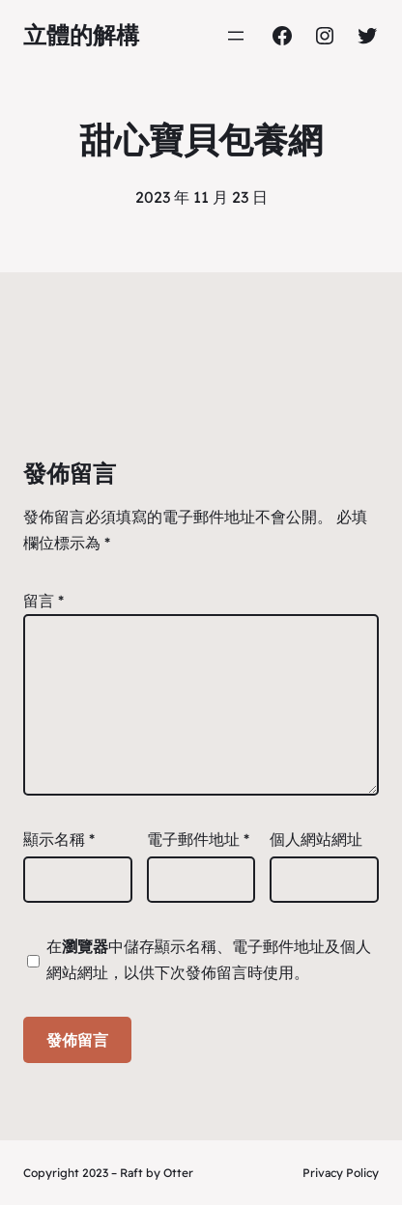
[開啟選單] (235, 35)
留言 (43, 600)
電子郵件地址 (198, 839)
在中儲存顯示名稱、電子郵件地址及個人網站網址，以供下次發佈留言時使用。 (208, 959)
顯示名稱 (59, 839)
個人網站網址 (316, 839)
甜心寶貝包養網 (201, 139)
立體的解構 (81, 34)
